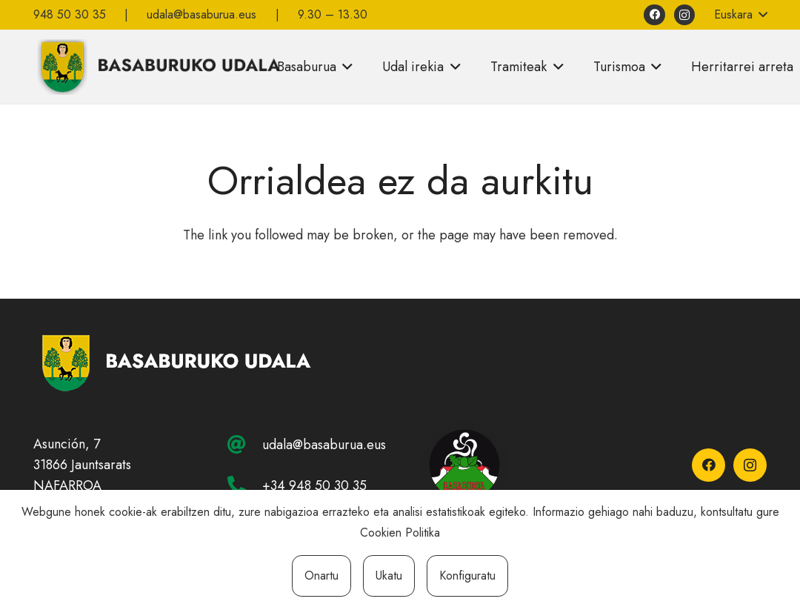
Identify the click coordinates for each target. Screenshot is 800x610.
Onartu (321, 575)
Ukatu (389, 575)
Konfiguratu (467, 575)
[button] (740, 15)
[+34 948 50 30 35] (244, 485)
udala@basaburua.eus (324, 444)
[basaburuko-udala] (157, 66)
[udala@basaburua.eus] (244, 444)
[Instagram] (685, 15)
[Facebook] (654, 15)
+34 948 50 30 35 (314, 485)
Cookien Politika (400, 532)
